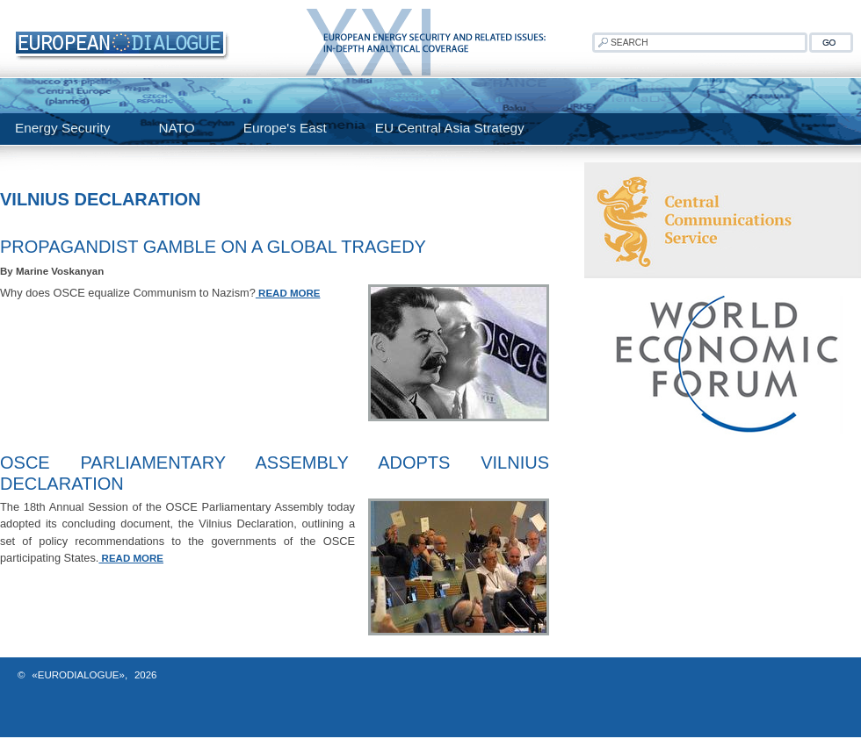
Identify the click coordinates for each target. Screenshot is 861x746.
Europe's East (285, 127)
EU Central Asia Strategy (450, 127)
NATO (176, 127)
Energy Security (62, 127)
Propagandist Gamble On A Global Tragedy (213, 246)
